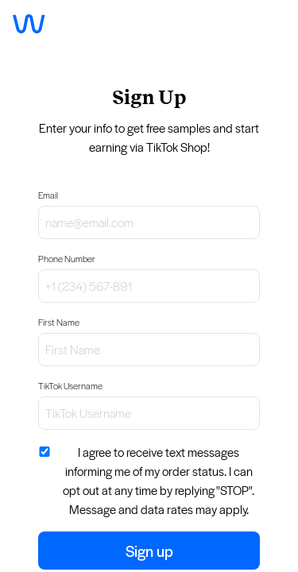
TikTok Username (70, 386)
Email (48, 195)
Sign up (149, 550)
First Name (58, 322)
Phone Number (66, 259)
